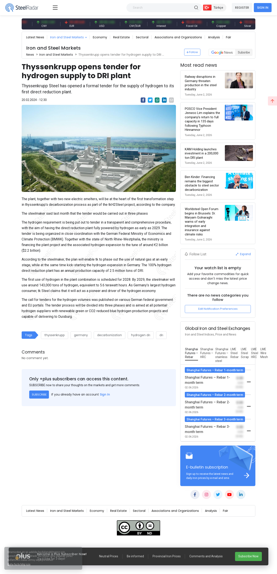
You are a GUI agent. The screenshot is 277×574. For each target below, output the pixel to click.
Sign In (105, 394)
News (30, 54)
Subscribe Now (248, 556)
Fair (228, 37)
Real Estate (121, 37)
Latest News (35, 37)
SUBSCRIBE (39, 394)
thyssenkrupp (54, 335)
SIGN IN (262, 7)
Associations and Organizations (178, 37)
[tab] (191, 353)
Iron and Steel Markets (67, 37)
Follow (192, 52)
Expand (243, 254)
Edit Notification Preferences (218, 309)
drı (161, 335)
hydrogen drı (140, 335)
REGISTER (242, 7)
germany (81, 335)
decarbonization (109, 335)
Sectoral (142, 37)
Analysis (214, 37)
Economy (100, 37)
